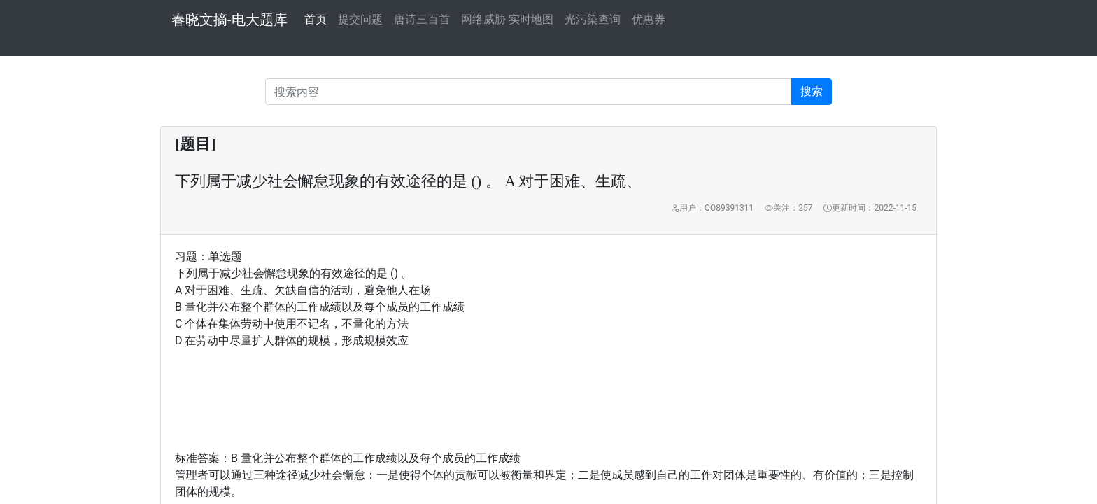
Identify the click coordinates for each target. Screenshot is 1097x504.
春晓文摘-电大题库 (229, 19)
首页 (315, 18)
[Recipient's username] (528, 91)
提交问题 (360, 19)
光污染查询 (593, 19)
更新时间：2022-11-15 (869, 208)
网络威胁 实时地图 (507, 19)
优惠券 (648, 19)
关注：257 (788, 208)
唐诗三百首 (422, 19)
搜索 (811, 91)
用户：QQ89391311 (712, 208)
